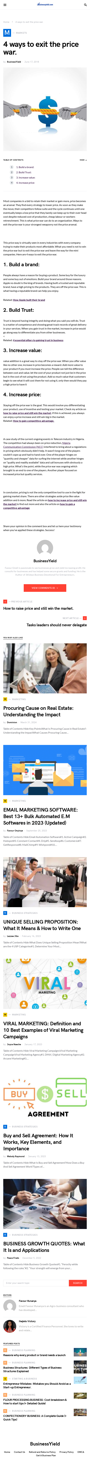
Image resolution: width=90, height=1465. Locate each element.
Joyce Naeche (14, 1044)
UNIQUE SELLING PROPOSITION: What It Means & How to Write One (42, 925)
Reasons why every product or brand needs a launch (34, 1355)
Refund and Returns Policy (42, 1452)
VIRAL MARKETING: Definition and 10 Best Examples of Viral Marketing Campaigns (43, 1030)
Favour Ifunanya (27, 1301)
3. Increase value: (25, 177)
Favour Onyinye (15, 830)
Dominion (12, 722)
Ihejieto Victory (27, 1321)
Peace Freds (13, 1258)
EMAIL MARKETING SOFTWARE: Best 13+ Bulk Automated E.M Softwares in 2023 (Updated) (40, 816)
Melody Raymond (16, 1156)
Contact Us (19, 1452)
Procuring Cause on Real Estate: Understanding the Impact (38, 711)
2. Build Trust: (24, 172)
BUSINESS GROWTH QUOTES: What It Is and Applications (44, 1247)
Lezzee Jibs (13, 936)
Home (6, 22)
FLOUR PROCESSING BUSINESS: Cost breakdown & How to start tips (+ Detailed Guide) (35, 1401)
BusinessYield (14, 61)
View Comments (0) (43, 588)
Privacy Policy (66, 1452)
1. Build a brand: (25, 167)
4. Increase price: (25, 182)
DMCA (80, 1452)
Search (77, 1283)
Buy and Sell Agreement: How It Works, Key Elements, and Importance (38, 1142)
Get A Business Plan (46, 1455)
